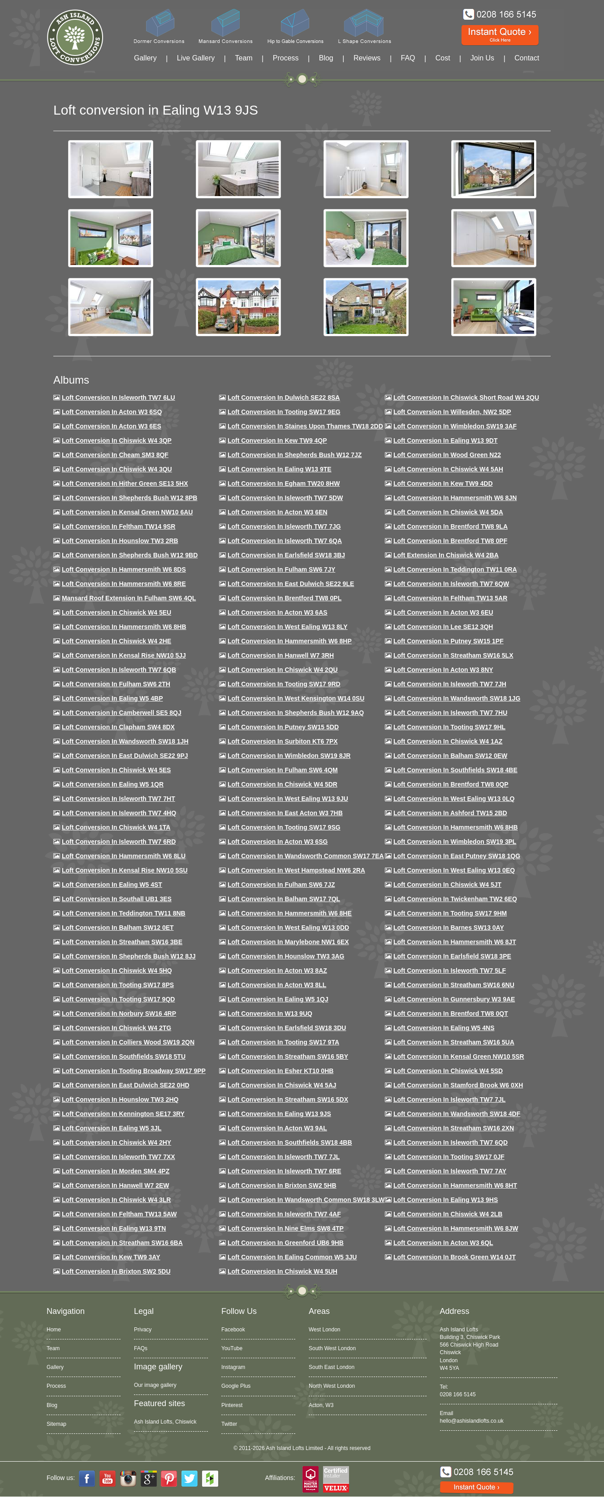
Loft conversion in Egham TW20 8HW (284, 483)
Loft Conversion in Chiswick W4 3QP (117, 440)
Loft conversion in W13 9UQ (270, 1013)
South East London (331, 1367)
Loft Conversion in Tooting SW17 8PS (118, 984)
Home (54, 1329)
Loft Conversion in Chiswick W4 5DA (448, 512)
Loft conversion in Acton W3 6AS (278, 612)
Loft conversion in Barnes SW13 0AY (448, 927)
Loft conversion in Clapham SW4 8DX (118, 727)
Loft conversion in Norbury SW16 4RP (119, 1013)
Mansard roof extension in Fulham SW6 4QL (129, 598)
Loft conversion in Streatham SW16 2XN (453, 1128)
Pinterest (231, 1405)
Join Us (482, 58)
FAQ (408, 58)
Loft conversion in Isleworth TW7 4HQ (119, 813)
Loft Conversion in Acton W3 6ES (111, 426)
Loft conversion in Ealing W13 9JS (279, 1113)
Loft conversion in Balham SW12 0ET (118, 927)
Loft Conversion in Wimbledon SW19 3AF (455, 426)
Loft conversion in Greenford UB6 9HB (286, 1242)
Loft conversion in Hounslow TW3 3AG (286, 956)
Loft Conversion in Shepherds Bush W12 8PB (130, 497)
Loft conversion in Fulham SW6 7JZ (281, 884)
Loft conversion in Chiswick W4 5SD (448, 1070)
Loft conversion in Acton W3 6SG (278, 841)
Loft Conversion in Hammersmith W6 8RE (124, 583)
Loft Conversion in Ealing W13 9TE (280, 469)
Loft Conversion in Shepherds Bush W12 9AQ (296, 712)
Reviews (367, 58)
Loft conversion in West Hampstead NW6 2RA (296, 870)
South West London (332, 1348)
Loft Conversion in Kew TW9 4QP (277, 440)
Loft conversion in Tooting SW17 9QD (118, 999)
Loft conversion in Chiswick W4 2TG (116, 1027)
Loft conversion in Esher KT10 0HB (280, 1070)
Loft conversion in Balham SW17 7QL (284, 898)
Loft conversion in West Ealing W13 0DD (288, 927)
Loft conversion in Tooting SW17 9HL (449, 727)
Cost (443, 58)
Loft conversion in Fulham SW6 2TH (116, 684)
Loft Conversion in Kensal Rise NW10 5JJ (124, 655)
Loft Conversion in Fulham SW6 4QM (283, 770)
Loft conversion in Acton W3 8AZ (277, 970)
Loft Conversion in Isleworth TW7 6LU (118, 397)
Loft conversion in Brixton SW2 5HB (282, 1185)
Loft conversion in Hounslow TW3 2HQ (120, 1099)
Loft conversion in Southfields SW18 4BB (290, 1142)
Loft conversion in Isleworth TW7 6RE (284, 1171)
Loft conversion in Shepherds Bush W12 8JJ (129, 956)
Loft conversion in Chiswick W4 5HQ (117, 970)
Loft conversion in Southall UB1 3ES (117, 898)
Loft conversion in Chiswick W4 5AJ (282, 1085)
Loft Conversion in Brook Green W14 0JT (454, 1257)
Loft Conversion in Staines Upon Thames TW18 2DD (305, 426)
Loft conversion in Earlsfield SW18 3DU (287, 1027)
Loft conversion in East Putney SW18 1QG (456, 856)
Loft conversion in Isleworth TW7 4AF (284, 1214)
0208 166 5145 (458, 1394)
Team (243, 58)
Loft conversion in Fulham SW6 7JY (281, 569)
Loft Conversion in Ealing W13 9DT (445, 440)
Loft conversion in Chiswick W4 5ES (116, 770)
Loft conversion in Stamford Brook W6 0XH (458, 1085)
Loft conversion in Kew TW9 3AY (111, 1257)
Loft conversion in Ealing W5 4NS (444, 1027)
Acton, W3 (321, 1405)
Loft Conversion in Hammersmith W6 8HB (124, 626)
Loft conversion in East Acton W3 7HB (285, 813)
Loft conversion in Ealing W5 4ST (112, 884)
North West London (332, 1386)
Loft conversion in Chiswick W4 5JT (447, 884)
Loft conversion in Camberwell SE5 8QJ (121, 712)
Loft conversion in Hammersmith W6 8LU (124, 856)
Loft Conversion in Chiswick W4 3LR (116, 1199)
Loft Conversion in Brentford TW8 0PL (284, 598)
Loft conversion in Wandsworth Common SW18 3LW (306, 1199)
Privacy (142, 1329)
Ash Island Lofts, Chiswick (165, 1422)
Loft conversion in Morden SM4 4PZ (115, 1171)
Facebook (233, 1329)
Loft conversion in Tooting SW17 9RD (284, 684)
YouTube (231, 1348)
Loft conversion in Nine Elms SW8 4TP (286, 1228)
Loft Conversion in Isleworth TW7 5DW (285, 497)
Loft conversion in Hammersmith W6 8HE (290, 913)
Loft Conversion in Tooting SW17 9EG (284, 411)
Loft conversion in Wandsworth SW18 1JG (456, 698)
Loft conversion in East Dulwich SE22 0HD (126, 1085)
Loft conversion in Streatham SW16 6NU (453, 984)
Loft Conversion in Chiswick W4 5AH (448, 469)
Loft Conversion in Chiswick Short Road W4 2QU (466, 397)
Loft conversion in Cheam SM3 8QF (115, 454)
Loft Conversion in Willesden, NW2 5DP (452, 411)
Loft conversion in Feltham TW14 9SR (119, 526)
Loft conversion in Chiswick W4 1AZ (447, 741)
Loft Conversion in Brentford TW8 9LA (450, 526)
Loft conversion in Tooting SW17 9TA (283, 1042)
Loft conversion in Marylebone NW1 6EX (288, 941)
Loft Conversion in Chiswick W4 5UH (282, 1271)
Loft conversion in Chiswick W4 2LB (447, 1214)
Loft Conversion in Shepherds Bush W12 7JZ (295, 454)
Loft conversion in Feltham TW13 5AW (119, 1214)
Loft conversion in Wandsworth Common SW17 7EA (306, 856)
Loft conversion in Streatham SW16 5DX (288, 1099)
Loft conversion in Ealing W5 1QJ (278, 999)
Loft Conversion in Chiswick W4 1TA (116, 827)
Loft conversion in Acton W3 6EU (443, 612)
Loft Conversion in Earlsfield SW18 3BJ (286, 555)
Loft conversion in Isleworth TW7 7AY (449, 1171)
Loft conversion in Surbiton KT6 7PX (283, 741)
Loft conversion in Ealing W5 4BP (112, 698)
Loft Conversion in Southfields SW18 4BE (455, 770)
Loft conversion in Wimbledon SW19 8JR (289, 755)
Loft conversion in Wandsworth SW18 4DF (456, 1113)
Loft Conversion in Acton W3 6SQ (112, 411)
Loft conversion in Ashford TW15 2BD (450, 813)
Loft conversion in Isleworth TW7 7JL (449, 1099)
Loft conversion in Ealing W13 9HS (445, 1199)
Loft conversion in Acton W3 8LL (277, 984)
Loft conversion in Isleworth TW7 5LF (449, 970)
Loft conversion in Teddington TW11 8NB (124, 913)
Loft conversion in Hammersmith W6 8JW (455, 1228)
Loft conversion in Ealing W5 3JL (111, 1128)
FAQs (140, 1348)
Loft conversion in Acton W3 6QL (443, 1242)
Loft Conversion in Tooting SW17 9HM (450, 913)
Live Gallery (196, 58)
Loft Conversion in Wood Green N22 (447, 454)
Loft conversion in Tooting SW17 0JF (449, 1156)
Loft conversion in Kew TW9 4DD (443, 483)
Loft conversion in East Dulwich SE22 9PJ (125, 755)
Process (286, 58)
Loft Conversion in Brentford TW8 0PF (450, 540)
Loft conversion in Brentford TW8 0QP (451, 784)
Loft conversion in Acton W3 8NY (443, 669)
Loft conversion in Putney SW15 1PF (448, 641)
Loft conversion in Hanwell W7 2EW (115, 1185)
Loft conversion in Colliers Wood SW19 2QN (128, 1042)
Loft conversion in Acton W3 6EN (278, 512)
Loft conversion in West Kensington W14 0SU (296, 698)
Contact (526, 58)
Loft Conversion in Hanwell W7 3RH (281, 655)
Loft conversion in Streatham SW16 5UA (453, 1042)
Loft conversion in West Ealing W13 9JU (288, 798)
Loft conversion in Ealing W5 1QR (113, 784)
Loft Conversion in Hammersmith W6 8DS (124, 569)
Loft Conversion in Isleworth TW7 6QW (451, 583)
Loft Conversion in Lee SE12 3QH (443, 626)
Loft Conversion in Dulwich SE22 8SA (284, 397)
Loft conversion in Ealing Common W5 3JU (292, 1257)
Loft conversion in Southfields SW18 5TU (124, 1056)
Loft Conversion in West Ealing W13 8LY (288, 626)
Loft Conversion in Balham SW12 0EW (450, 755)
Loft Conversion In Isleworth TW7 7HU (450, 712)
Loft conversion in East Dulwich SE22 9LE (291, 583)
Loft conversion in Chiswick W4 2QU (283, 669)
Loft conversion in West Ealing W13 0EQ (454, 870)
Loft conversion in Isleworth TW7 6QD (450, 1142)
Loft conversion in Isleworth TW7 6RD (119, 841)
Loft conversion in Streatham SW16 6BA (122, 1242)
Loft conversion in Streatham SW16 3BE (122, 941)
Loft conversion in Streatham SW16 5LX (453, 655)
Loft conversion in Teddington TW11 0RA (455, 569)
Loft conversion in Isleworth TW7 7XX (118, 1156)
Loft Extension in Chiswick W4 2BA (446, 555)
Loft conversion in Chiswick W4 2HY (116, 1142)
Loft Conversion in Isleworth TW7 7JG (284, 526)
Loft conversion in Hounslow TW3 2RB (120, 540)
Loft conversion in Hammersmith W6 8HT (455, 1185)
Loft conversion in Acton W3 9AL (277, 1128)
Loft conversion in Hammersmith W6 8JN (455, 497)
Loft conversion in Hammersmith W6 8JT (454, 941)
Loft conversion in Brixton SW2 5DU (116, 1271)
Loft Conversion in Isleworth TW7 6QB (119, 669)
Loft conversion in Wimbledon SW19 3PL (454, 841)
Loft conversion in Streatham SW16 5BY (288, 1056)
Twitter (229, 1424)
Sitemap (56, 1424)
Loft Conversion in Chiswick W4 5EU (116, 612)
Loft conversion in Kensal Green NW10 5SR (458, 1056)
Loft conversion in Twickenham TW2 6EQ (455, 898)
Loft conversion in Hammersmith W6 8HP (290, 641)
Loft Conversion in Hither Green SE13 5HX (125, 483)
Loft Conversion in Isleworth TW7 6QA (285, 540)
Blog (326, 58)
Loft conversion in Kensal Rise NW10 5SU (125, 870)
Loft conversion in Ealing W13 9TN (114, 1228)
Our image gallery (155, 1385)
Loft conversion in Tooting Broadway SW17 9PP (134, 1070)
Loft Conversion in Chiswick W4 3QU (117, 469)
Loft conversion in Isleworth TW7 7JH (449, 684)
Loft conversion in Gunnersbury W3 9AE (454, 999)
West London (325, 1329)
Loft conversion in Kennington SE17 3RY (123, 1113)
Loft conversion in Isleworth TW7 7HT (118, 798)
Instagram (233, 1367)
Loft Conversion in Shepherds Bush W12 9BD (130, 555)
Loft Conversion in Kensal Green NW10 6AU (127, 512)
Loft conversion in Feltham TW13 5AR (450, 598)
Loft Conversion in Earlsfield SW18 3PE (452, 956)
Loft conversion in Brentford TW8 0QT (450, 1013)
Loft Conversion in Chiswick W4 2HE (116, 641)
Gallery (145, 58)
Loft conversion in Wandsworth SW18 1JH (125, 741)
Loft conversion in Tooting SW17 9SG (284, 827)
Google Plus (235, 1386)
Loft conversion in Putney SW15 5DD (283, 727)
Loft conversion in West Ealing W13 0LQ (453, 798)
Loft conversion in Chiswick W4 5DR (282, 784)
